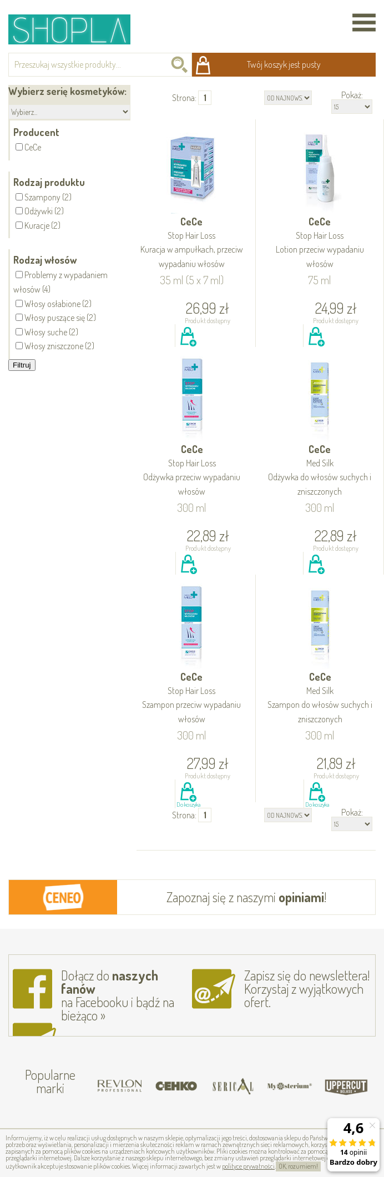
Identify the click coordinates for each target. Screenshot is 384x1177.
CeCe (192, 243)
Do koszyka (188, 349)
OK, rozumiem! (298, 1166)
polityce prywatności (248, 1166)
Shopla (76, 29)
